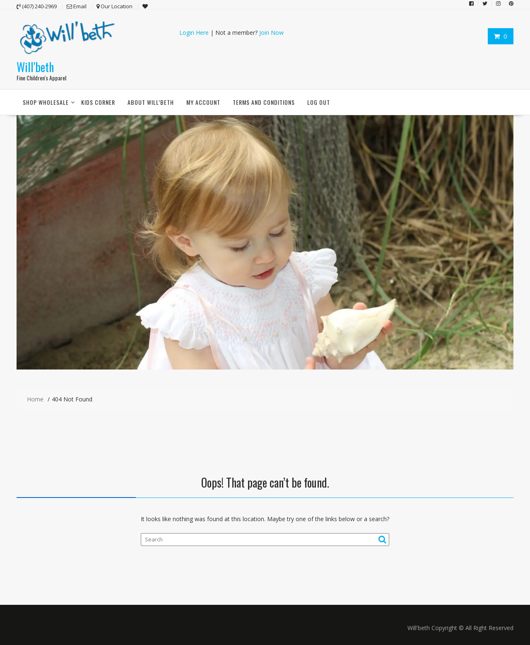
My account (203, 102)
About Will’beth (151, 102)
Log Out (318, 102)
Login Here (194, 32)
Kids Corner (98, 102)
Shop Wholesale (46, 102)
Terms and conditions (264, 102)
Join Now (271, 32)
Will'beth (35, 66)
